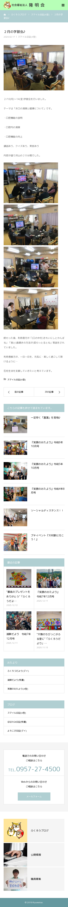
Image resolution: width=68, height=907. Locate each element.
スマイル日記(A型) (27, 36)
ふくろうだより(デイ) (18, 670)
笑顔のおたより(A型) (17, 688)
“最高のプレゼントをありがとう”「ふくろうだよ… (18, 596)
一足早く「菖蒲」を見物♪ (45, 417)
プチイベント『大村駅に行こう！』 (47, 537)
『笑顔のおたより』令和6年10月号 (47, 444)
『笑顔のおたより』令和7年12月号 (48, 594)
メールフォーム (34, 796)
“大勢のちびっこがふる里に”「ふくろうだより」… (49, 638)
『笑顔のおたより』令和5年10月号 (47, 465)
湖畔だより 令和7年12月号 (18, 636)
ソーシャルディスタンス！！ (47, 510)
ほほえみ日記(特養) (17, 721)
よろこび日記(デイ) (17, 730)
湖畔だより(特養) (15, 679)
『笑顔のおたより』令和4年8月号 (48, 490)
